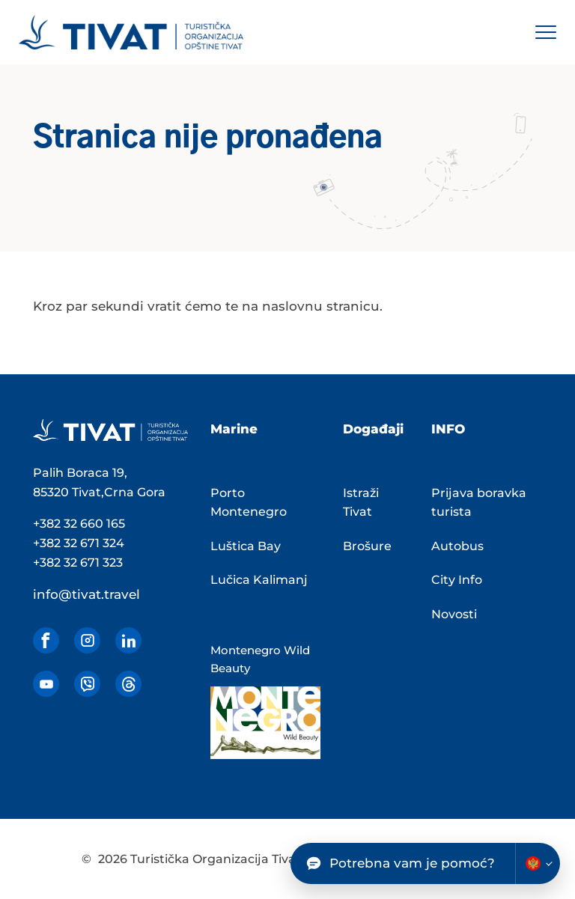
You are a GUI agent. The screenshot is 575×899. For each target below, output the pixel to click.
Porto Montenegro (248, 502)
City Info (456, 580)
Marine (234, 428)
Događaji (373, 428)
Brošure (367, 546)
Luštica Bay (245, 546)
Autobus (457, 546)
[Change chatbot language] (537, 863)
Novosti (454, 614)
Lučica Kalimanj (259, 580)
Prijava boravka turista (478, 502)
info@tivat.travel (86, 594)
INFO (448, 428)
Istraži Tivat (361, 502)
